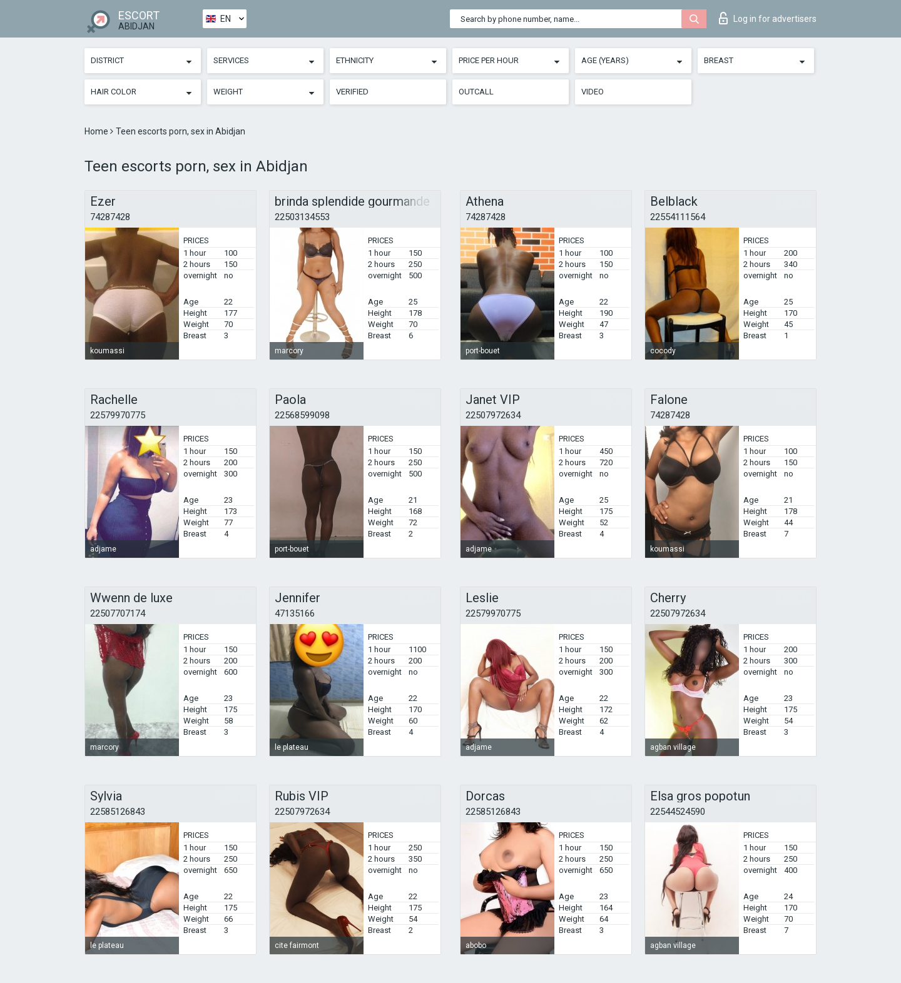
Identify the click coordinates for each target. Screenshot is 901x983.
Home (97, 131)
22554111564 (677, 217)
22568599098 (302, 415)
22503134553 (302, 217)
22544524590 (677, 811)
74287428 (110, 217)
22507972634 (493, 415)
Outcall (476, 91)
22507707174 (117, 613)
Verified (352, 91)
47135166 (295, 613)
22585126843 (117, 811)
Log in (768, 18)
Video (592, 91)
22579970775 (117, 415)
